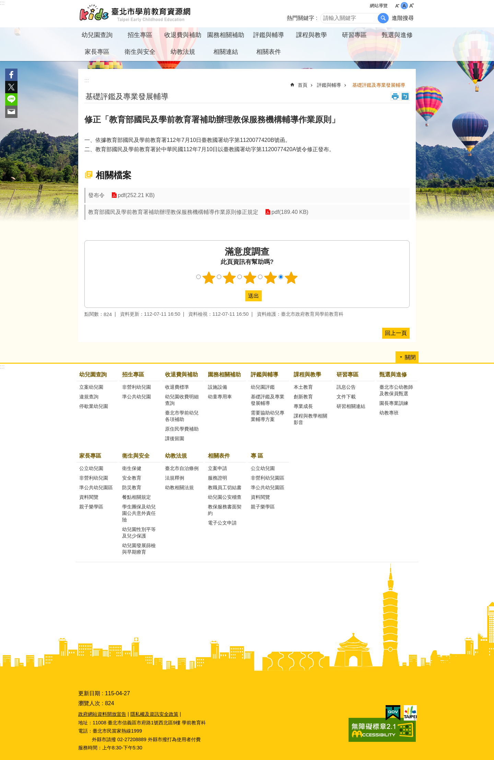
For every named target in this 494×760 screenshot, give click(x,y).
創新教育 (303, 396)
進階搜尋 (403, 18)
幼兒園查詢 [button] (97, 35)
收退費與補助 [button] (182, 35)
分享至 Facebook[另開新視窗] (11, 75)
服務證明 (217, 478)
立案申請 (217, 468)
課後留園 (174, 438)
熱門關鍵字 (300, 18)
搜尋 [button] (383, 18)
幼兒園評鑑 (263, 387)
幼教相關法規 (179, 487)
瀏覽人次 (89, 703)
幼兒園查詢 (93, 374)
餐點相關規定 (136, 497)
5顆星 (291, 277)
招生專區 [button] (140, 35)
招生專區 (133, 374)
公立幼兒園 (91, 468)
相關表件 (219, 456)
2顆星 (229, 277)
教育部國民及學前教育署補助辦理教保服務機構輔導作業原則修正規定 (173, 212)
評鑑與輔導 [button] (268, 35)
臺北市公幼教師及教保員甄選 (396, 390)
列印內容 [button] (395, 96)
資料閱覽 (88, 497)
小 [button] (397, 5)
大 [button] (411, 5)
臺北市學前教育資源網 (135, 13)
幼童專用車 (220, 396)
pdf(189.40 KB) (289, 212)
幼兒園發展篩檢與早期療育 (139, 549)
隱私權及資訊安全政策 (154, 714)
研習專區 (347, 374)
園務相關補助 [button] (225, 35)
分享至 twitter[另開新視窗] (11, 87)
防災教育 (131, 487)
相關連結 (225, 51)
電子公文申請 (222, 523)
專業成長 (303, 406)
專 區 (257, 456)
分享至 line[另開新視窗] (11, 99)
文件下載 (346, 396)
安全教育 (131, 478)
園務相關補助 (224, 374)
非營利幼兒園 (136, 387)
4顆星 (270, 277)
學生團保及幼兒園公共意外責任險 (139, 513)
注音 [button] (405, 96)
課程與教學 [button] (311, 35)
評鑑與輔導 (329, 85)
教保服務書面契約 (225, 510)
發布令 (96, 195)
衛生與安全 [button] (140, 51)
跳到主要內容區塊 (3, 3)
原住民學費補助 (182, 429)
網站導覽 (379, 5)
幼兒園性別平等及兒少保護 (139, 533)
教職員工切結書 (225, 487)
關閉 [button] (410, 357)
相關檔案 (113, 175)
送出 (238, 295)
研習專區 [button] (354, 35)
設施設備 (217, 387)
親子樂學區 (91, 506)
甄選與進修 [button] (397, 35)
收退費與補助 (181, 374)
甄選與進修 (393, 374)
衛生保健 (131, 468)
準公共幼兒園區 (96, 487)
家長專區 (90, 456)
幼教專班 (389, 412)
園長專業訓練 (393, 403)
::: (2, 3)
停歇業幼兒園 (93, 406)
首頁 (302, 85)
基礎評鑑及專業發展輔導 (378, 85)
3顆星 (250, 277)
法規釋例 (174, 478)
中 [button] (404, 5)
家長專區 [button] (97, 51)
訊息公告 (346, 387)
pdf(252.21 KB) (136, 195)
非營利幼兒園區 (267, 478)
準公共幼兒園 (136, 396)
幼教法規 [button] (182, 51)
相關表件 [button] (268, 51)
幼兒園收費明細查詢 (182, 400)
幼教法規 (176, 456)
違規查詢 (88, 396)
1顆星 (208, 277)
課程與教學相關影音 (310, 419)
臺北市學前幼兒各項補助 (182, 416)
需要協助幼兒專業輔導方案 (267, 416)
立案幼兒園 (91, 387)
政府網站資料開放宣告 (102, 714)
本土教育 (303, 387)
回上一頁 (396, 333)
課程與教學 (307, 374)
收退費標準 (177, 387)
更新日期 (89, 693)
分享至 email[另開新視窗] (11, 112)
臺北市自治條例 (182, 468)
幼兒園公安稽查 (225, 497)
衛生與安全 (136, 456)
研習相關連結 (351, 406)
